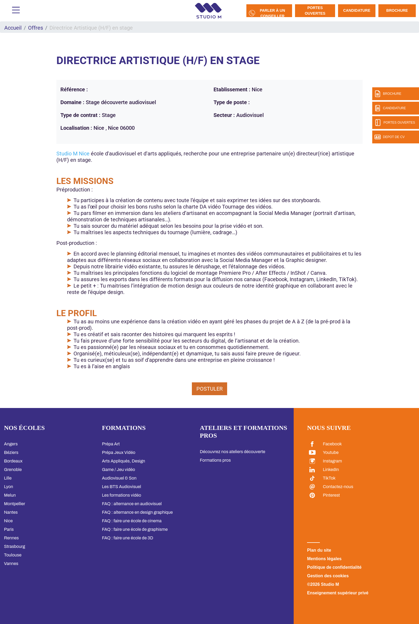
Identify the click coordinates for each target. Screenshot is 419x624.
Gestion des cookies (328, 576)
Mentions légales (324, 558)
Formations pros (215, 460)
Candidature (356, 10)
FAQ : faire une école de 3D (127, 538)
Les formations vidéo (121, 495)
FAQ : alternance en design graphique (137, 512)
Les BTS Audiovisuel (121, 486)
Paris (9, 529)
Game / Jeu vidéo (118, 469)
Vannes (11, 563)
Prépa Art (111, 444)
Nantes (11, 512)
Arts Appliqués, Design (123, 461)
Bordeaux (13, 461)
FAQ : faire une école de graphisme (135, 529)
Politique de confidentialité (334, 567)
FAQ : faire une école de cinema (131, 521)
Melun (10, 495)
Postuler (209, 389)
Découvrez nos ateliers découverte (232, 451)
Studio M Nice (73, 153)
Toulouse (12, 555)
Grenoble (13, 469)
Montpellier (14, 503)
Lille (7, 478)
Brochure (397, 10)
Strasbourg (14, 546)
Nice (8, 521)
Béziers (11, 452)
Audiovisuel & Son (119, 478)
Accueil (13, 28)
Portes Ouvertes (315, 10)
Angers (11, 444)
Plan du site (319, 550)
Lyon (8, 486)
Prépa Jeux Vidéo (118, 452)
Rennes (11, 538)
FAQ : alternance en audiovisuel (132, 503)
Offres (35, 28)
